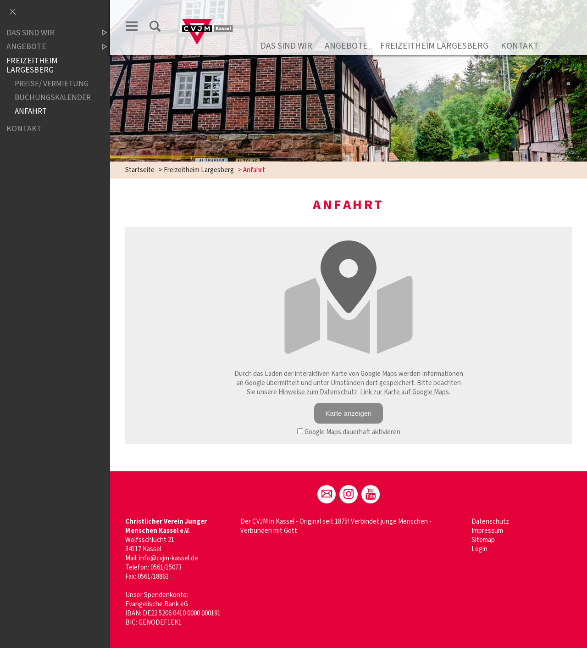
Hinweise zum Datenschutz (317, 392)
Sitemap (483, 540)
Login (479, 549)
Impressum (487, 531)
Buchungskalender (53, 98)
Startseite (140, 170)
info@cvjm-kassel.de (168, 558)
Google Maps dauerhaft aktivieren (348, 432)
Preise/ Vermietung (52, 84)
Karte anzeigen (349, 413)
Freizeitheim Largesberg (434, 45)
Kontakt (519, 45)
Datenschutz (490, 521)
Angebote (346, 45)
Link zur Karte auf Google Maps (404, 392)
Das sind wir (286, 45)
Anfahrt (31, 111)
